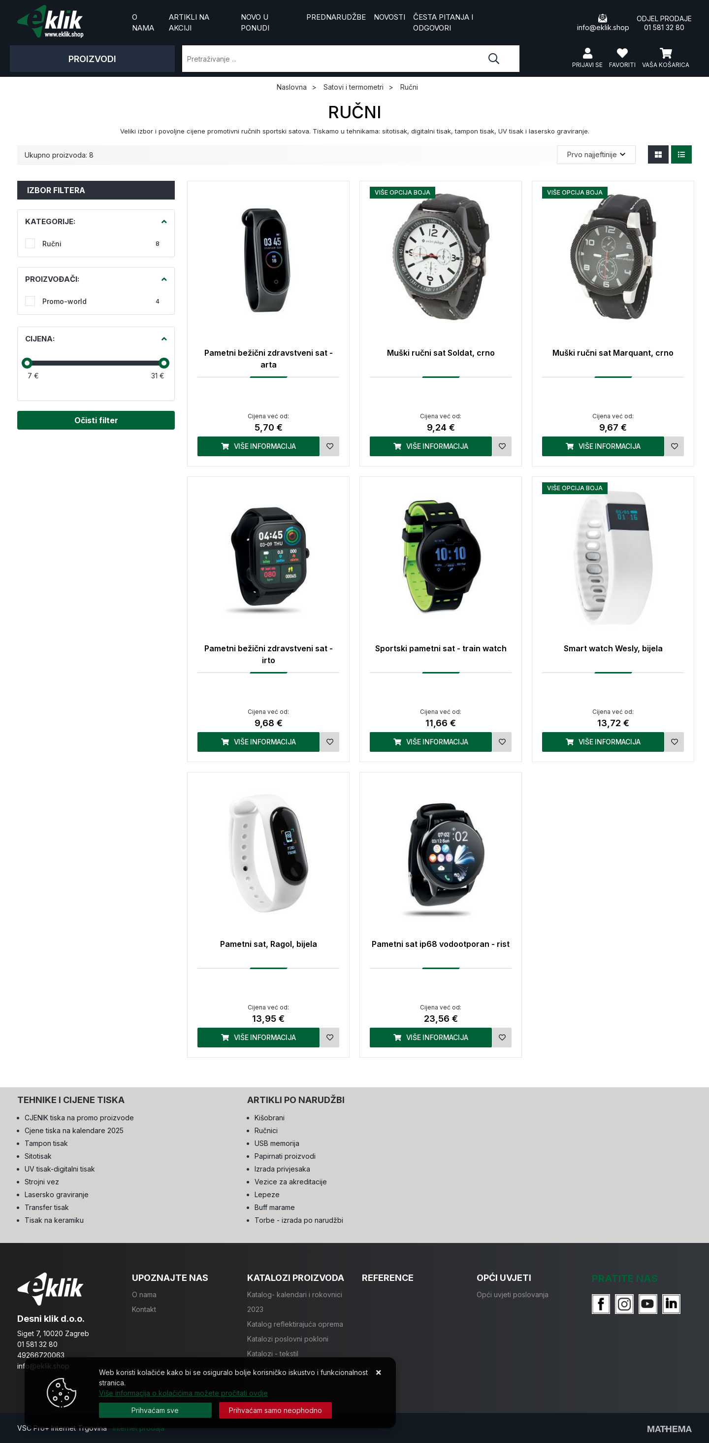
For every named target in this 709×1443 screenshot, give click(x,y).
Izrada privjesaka (282, 1169)
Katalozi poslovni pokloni (287, 1339)
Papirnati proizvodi (285, 1156)
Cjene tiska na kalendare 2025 (74, 1130)
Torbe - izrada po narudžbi (299, 1220)
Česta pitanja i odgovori (443, 22)
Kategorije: (50, 221)
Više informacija (258, 446)
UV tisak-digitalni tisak (60, 1169)
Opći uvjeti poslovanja (512, 1294)
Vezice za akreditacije (291, 1181)
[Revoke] (275, 1410)
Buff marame (275, 1207)
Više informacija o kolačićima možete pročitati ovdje (183, 1393)
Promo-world (101, 301)
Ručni (101, 243)
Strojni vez (42, 1181)
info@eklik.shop (603, 22)
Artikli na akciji (189, 22)
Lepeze (267, 1194)
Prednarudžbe (336, 17)
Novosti (389, 17)
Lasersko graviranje (57, 1194)
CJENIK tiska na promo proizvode (79, 1117)
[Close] (155, 1410)
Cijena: (40, 338)
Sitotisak (38, 1156)
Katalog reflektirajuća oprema (295, 1324)
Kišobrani (270, 1117)
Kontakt (144, 1309)
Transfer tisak (47, 1207)
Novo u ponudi (255, 22)
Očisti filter (96, 420)
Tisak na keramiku (54, 1220)
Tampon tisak (46, 1143)
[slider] (27, 363)
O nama (143, 22)
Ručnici (266, 1130)
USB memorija (277, 1143)
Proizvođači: (52, 279)
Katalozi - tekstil (272, 1353)
